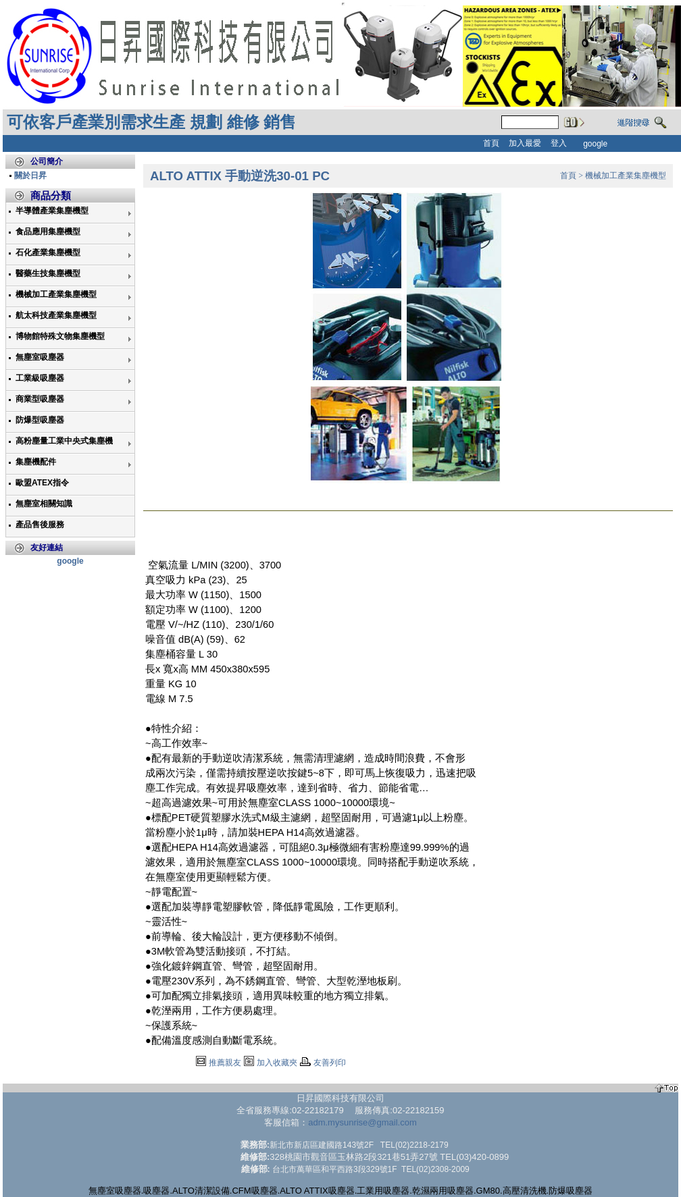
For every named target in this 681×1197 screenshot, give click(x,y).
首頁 (568, 175)
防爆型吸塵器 (40, 420)
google (70, 561)
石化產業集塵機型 (48, 252)
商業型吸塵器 (40, 399)
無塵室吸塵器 (40, 357)
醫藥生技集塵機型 (48, 273)
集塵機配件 (36, 462)
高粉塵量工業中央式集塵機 (64, 441)
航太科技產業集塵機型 (56, 315)
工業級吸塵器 (40, 378)
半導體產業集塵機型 (52, 210)
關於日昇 (30, 175)
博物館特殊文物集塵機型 (60, 336)
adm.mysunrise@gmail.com (362, 1122)
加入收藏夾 (277, 1062)
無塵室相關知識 (44, 503)
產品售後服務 (40, 524)
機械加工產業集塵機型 (56, 294)
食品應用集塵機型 (48, 231)
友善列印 (329, 1062)
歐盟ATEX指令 (42, 482)
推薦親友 (225, 1062)
